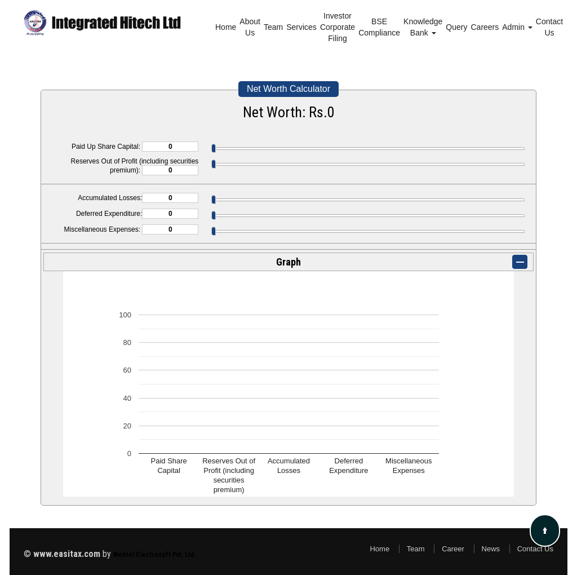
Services (301, 27)
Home (225, 27)
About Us (249, 27)
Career (453, 549)
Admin (517, 27)
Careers (485, 27)
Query (456, 27)
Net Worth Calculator (288, 89)
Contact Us (549, 27)
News (491, 549)
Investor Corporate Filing (337, 27)
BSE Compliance (379, 27)
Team (273, 27)
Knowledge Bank (422, 27)
